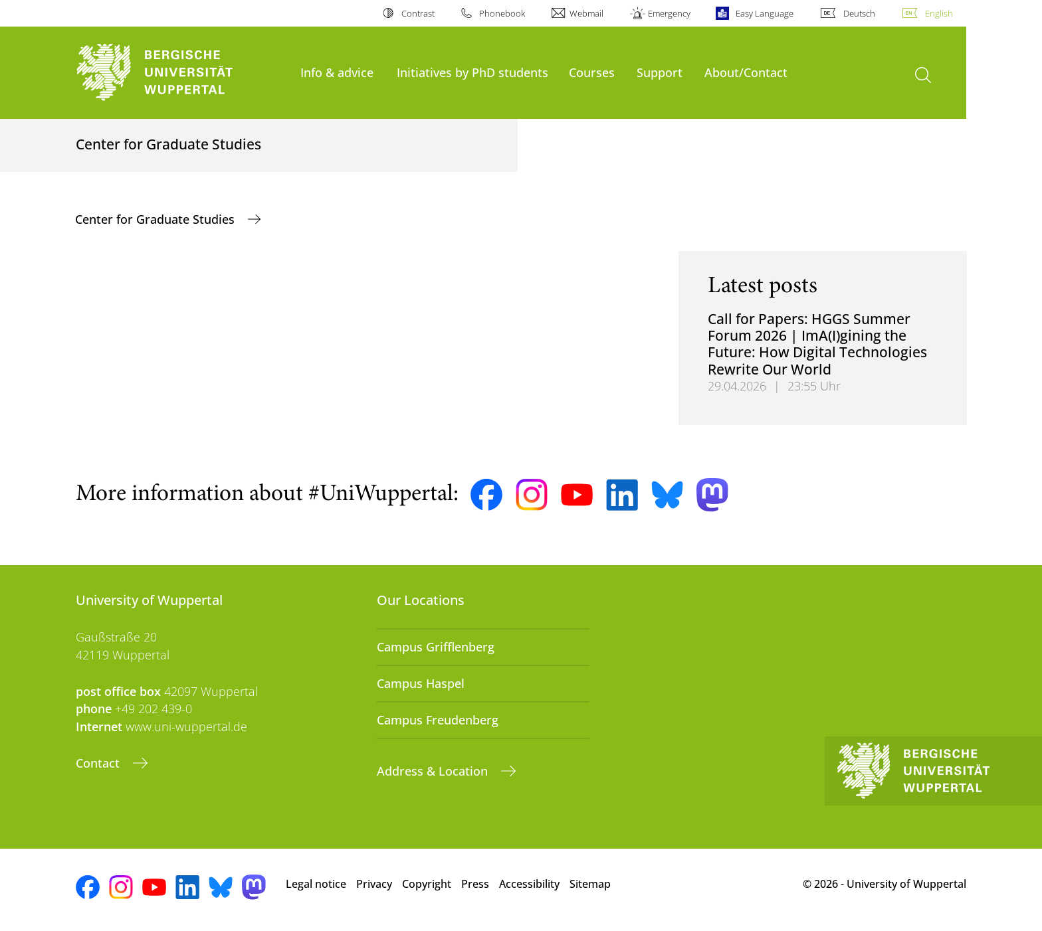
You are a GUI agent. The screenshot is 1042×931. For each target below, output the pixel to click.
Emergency (669, 13)
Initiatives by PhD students (472, 72)
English (939, 13)
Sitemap (590, 884)
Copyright (426, 884)
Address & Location (434, 771)
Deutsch (859, 13)
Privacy (374, 884)
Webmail (586, 13)
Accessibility (529, 884)
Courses (592, 72)
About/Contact (745, 72)
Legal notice (316, 884)
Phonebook (502, 13)
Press (475, 884)
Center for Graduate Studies (156, 219)
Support (659, 72)
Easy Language (764, 13)
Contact (99, 763)
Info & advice (336, 72)
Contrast (418, 13)
